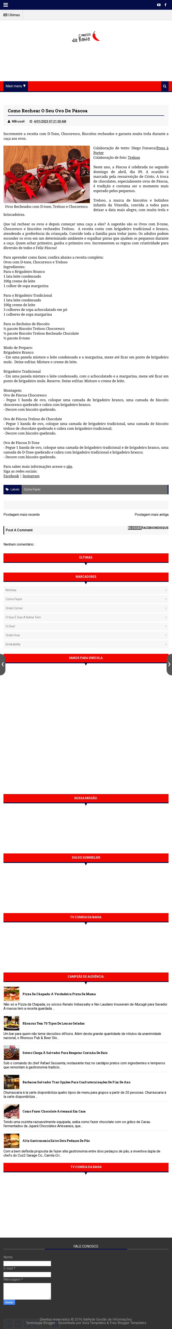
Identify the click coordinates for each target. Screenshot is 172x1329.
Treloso (134, 157)
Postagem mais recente (21, 515)
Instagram (31, 476)
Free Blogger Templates (128, 1323)
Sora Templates (94, 1323)
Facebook (11, 476)
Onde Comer (14, 608)
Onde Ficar (13, 635)
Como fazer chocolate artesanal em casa (54, 1111)
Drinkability (13, 644)
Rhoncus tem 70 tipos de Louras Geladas (53, 1023)
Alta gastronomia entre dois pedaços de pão (56, 1141)
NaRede (89, 1319)
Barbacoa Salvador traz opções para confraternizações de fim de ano (76, 1082)
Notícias (11, 590)
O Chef (10, 626)
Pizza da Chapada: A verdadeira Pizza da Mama (59, 994)
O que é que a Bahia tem (23, 617)
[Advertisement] (86, 62)
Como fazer (32, 489)
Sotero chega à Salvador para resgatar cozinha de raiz (65, 1053)
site (69, 466)
